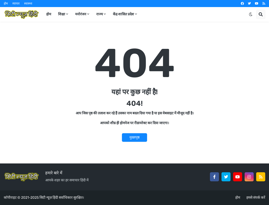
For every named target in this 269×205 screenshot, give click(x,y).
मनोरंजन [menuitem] (80, 14)
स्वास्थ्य (28, 3)
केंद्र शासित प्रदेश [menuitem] (123, 14)
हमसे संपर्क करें (255, 197)
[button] (250, 14)
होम (6, 3)
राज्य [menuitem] (99, 14)
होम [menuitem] (48, 14)
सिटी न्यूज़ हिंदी (48, 197)
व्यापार (16, 3)
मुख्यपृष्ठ (134, 137)
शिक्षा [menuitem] (61, 14)
